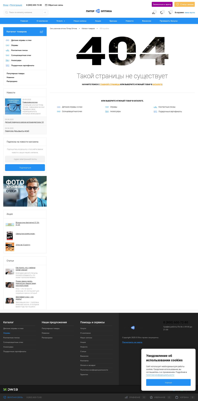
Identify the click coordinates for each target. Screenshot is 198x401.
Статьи (10, 260)
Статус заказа (185, 4)
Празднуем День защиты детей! (17, 131)
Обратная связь (54, 5)
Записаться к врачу (162, 4)
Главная (24, 21)
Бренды (113, 21)
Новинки (10, 77)
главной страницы (110, 84)
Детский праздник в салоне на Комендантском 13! (24, 122)
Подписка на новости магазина (22, 141)
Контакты (84, 361)
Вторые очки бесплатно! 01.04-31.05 (27, 224)
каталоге (157, 84)
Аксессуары (113, 111)
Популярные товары (15, 73)
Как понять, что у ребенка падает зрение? (25, 269)
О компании (42, 21)
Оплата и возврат (87, 365)
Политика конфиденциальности (94, 370)
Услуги (59, 21)
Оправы (111, 107)
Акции (98, 21)
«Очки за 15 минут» (23, 245)
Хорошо (168, 382)
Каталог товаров (25, 31)
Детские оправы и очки (69, 107)
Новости (129, 21)
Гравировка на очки (30, 102)
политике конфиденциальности (160, 375)
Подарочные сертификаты (168, 111)
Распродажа (12, 81)
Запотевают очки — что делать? (24, 298)
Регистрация (16, 5)
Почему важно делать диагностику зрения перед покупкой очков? (26, 283)
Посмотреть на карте (132, 342)
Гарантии (84, 374)
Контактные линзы (164, 107)
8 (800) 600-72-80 (34, 5)
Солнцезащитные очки (69, 111)
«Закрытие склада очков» (25, 234)
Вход (5, 5)
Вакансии (146, 21)
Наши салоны (80, 21)
